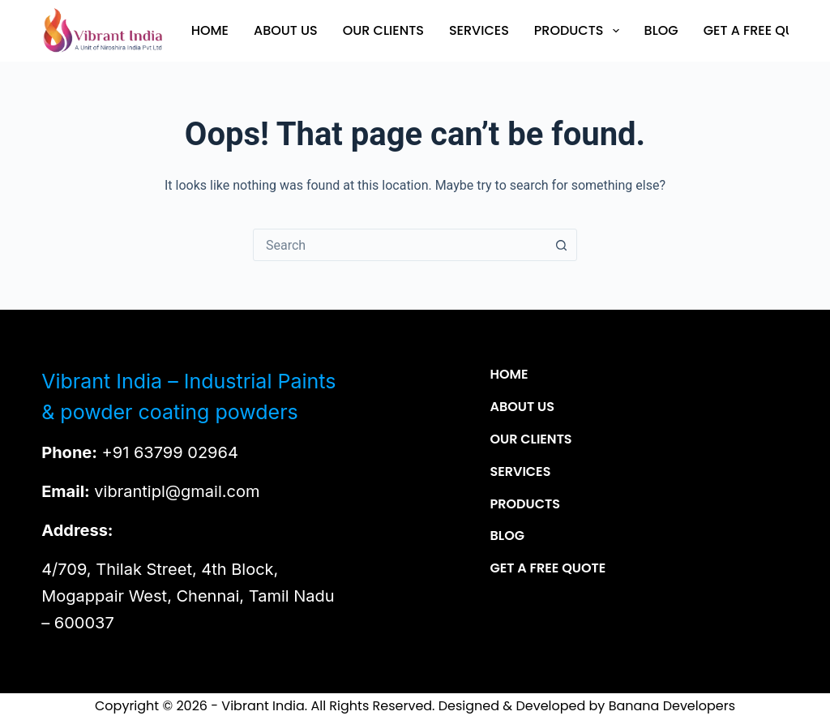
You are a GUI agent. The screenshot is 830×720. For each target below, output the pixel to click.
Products (580, 31)
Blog (661, 30)
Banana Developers (672, 705)
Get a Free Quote (761, 30)
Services (479, 30)
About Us (286, 30)
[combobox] (399, 245)
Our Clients (383, 30)
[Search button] (560, 244)
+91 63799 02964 (170, 452)
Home (210, 30)
